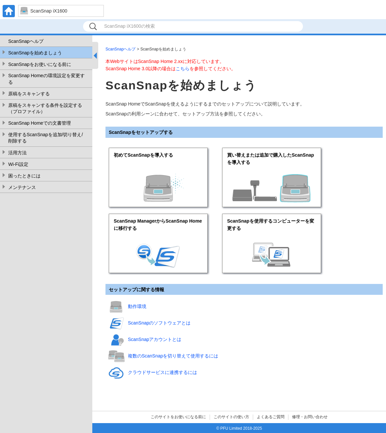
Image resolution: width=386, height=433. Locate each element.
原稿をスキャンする (29, 93)
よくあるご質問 (270, 417)
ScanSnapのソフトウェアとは (159, 322)
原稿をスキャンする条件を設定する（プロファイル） (45, 108)
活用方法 (17, 152)
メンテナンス (22, 187)
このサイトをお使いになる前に (178, 417)
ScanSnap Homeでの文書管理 (39, 123)
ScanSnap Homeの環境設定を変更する (46, 79)
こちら (183, 68)
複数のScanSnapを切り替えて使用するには (173, 355)
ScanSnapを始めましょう (35, 52)
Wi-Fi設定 (18, 164)
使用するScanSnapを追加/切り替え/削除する (45, 138)
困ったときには (24, 175)
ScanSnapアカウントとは (155, 339)
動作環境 (137, 306)
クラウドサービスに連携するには (162, 372)
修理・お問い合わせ (310, 417)
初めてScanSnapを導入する (143, 155)
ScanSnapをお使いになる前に (39, 64)
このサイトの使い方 (231, 417)
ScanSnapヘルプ (26, 41)
